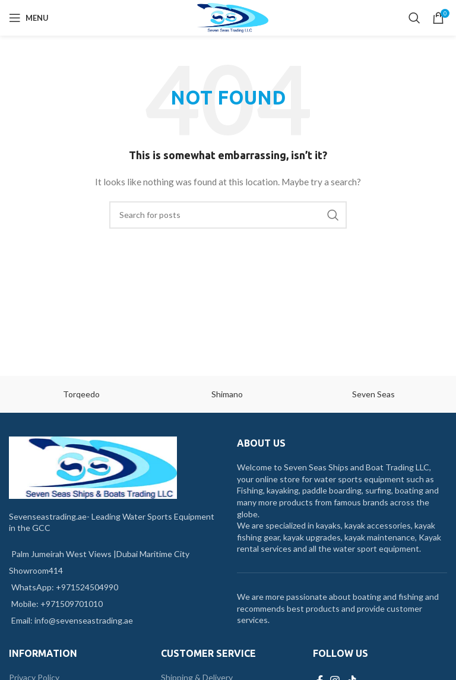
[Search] (414, 18)
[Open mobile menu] (29, 18)
